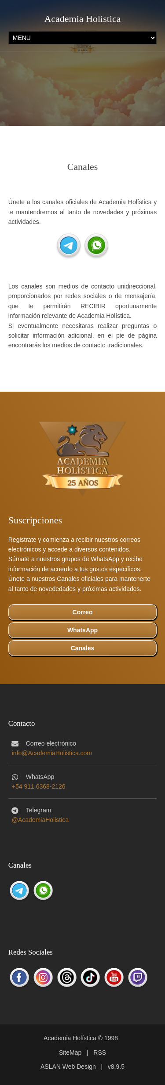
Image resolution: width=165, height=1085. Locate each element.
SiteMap (70, 1052)
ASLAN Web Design (68, 1066)
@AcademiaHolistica (40, 819)
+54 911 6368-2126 (39, 786)
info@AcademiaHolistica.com (52, 753)
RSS (99, 1052)
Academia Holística (82, 18)
